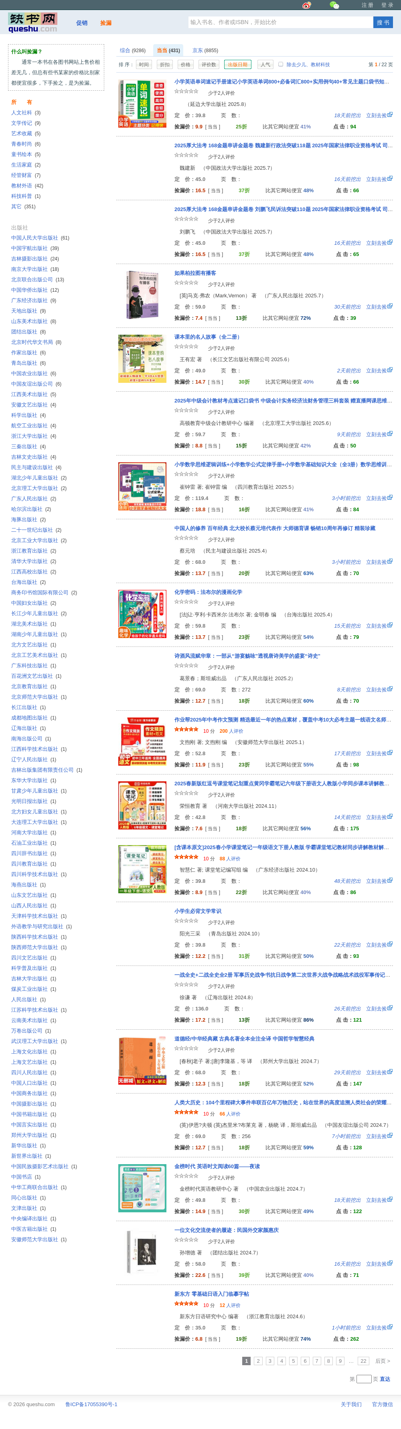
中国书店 (26, 1177)
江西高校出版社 (33, 572)
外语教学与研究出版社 (41, 926)
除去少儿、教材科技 (304, 64)
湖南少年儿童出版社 (39, 634)
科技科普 (26, 196)
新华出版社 (28, 1145)
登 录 (387, 5)
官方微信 (382, 1404)
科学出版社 (28, 415)
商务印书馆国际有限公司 (44, 592)
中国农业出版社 (33, 373)
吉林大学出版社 (33, 979)
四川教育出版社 (33, 864)
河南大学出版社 (33, 832)
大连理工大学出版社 (39, 822)
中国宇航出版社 (35, 248)
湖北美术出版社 (33, 624)
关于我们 (351, 1404)
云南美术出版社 (33, 1020)
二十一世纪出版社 (36, 530)
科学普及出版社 (33, 968)
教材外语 (27, 186)
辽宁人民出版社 (33, 759)
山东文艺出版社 (33, 895)
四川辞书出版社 (33, 853)
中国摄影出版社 (33, 1104)
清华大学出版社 (33, 561)
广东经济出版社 (33, 300)
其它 (23, 206)
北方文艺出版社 (33, 645)
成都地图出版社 (33, 718)
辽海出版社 (28, 728)
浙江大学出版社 (33, 436)
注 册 (368, 5)
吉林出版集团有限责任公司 (46, 770)
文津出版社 (28, 1208)
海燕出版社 (28, 885)
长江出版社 (28, 707)
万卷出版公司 (31, 1031)
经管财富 (26, 175)
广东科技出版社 (33, 666)
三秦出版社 (28, 446)
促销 (81, 23)
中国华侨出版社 (35, 290)
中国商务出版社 (33, 1093)
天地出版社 (28, 311)
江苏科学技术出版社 (39, 1010)
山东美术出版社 (33, 321)
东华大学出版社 (33, 780)
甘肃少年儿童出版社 (39, 791)
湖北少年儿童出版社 (39, 478)
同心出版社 (28, 1198)
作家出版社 (28, 353)
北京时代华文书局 (36, 342)
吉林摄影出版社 (35, 259)
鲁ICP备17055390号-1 (91, 1404)
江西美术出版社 (33, 394)
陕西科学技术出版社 (39, 937)
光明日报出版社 (33, 801)
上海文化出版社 (33, 1052)
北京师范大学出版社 (39, 697)
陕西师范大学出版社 (39, 947)
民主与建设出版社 (36, 467)
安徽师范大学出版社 (39, 1239)
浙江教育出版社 (33, 551)
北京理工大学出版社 (39, 488)
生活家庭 (26, 165)
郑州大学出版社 (33, 1135)
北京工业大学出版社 (39, 540)
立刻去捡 (360, 115)
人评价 (231, 731)
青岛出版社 (28, 363)
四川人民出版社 (33, 1072)
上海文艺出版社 (33, 1062)
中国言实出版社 (33, 1125)
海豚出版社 (28, 519)
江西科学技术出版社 (39, 749)
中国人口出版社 (33, 1083)
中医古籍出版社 (33, 1229)
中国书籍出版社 (33, 1114)
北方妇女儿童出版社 (39, 812)
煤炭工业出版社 (33, 989)
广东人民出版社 (33, 499)
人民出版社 (28, 999)
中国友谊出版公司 (36, 384)
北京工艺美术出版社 (39, 655)
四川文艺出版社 (33, 958)
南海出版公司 (31, 739)
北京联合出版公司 (37, 279)
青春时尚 (26, 144)
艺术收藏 (26, 133)
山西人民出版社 (33, 906)
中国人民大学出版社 (40, 238)
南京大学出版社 (35, 269)
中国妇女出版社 (33, 603)
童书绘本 (26, 154)
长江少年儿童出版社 (39, 613)
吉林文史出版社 (33, 457)
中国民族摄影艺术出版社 (44, 1166)
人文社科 (26, 113)
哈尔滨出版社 (31, 509)
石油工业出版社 (33, 843)
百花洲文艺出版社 (36, 676)
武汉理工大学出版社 (39, 1041)
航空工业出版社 (33, 426)
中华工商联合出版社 (39, 1187)
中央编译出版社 (33, 1219)
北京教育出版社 (33, 686)
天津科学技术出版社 (39, 916)
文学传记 (26, 123)
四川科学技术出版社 (39, 874)
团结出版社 (28, 332)
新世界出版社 (31, 1156)
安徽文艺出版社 (33, 405)
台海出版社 (28, 582)
